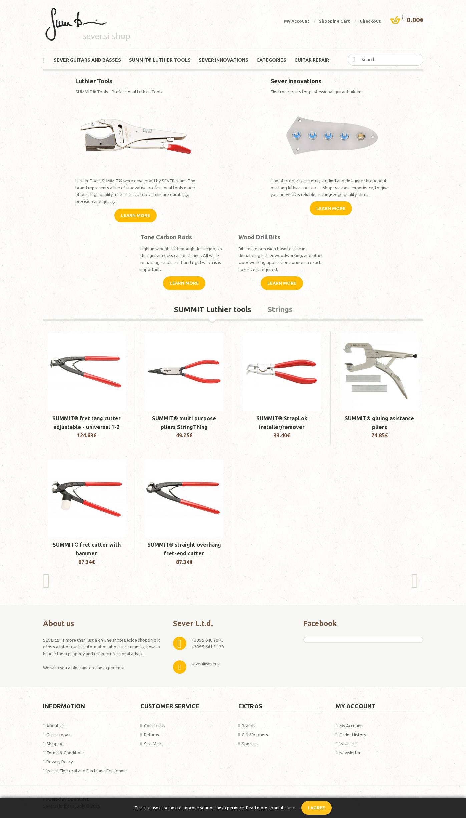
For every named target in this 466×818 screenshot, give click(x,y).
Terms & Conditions (65, 752)
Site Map (152, 743)
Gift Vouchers (255, 734)
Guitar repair (58, 734)
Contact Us (154, 725)
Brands (248, 725)
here (291, 807)
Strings (280, 309)
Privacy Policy (59, 761)
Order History (352, 734)
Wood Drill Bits (259, 237)
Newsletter (350, 752)
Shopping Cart (334, 21)
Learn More (135, 215)
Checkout (370, 21)
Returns (151, 734)
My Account (296, 21)
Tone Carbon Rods (166, 237)
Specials (250, 743)
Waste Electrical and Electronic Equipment (86, 770)
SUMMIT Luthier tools (212, 309)
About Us (55, 725)
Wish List (347, 743)
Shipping (55, 743)
